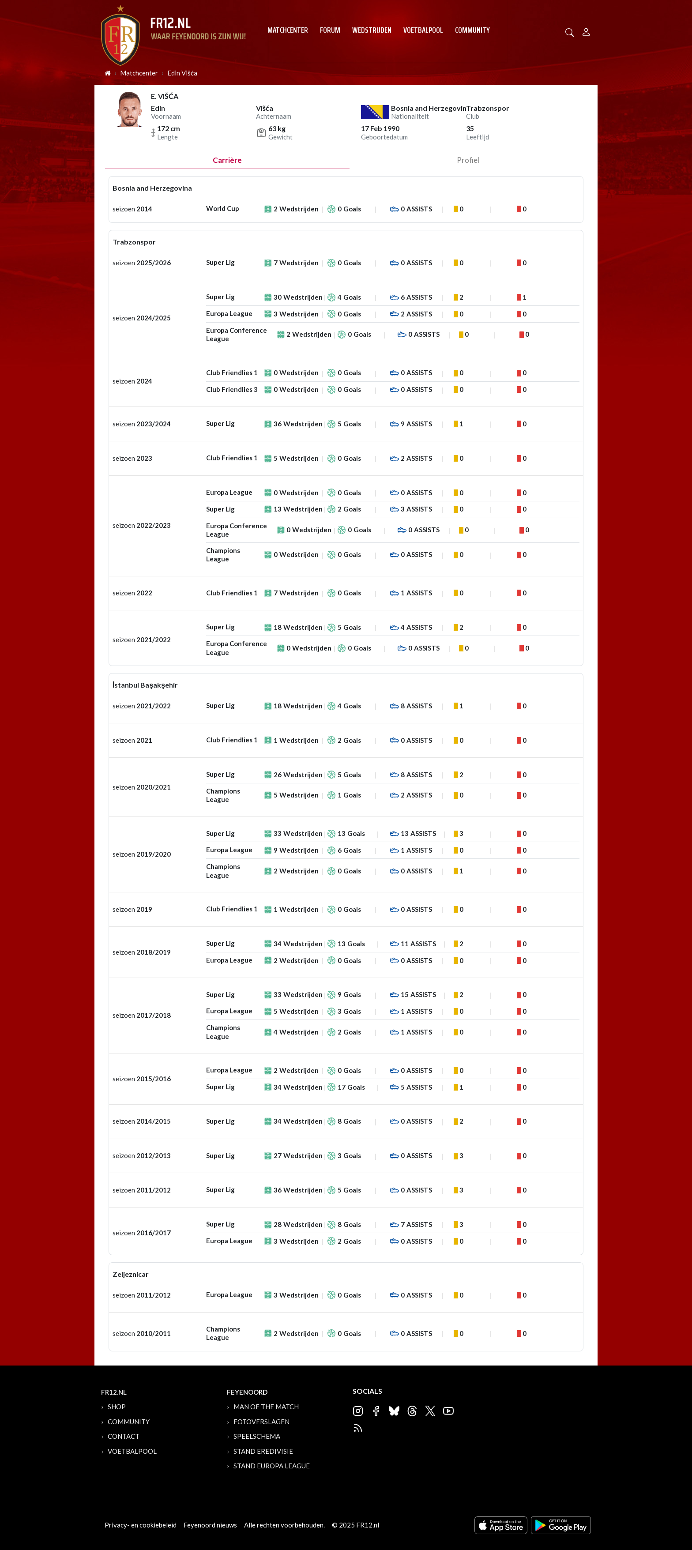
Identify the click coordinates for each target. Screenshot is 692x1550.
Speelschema (256, 1436)
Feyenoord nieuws (210, 1525)
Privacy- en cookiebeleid (141, 1525)
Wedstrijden (371, 30)
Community (472, 30)
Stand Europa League (271, 1466)
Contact (123, 1436)
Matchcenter (287, 30)
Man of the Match (266, 1407)
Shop (117, 1407)
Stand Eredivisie (263, 1451)
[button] (569, 31)
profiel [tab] (468, 160)
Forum (330, 30)
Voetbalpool (423, 30)
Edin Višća (182, 73)
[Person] (586, 30)
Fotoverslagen (261, 1422)
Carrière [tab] (227, 160)
